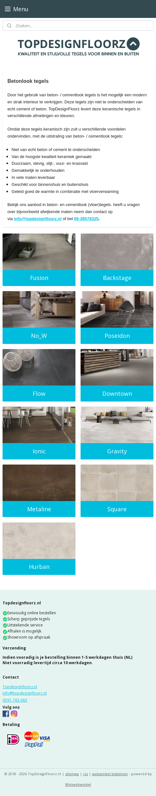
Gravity (117, 451)
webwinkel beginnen (110, 773)
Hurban (39, 566)
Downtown (117, 393)
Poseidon (117, 335)
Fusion (39, 278)
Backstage (117, 278)
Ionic (39, 451)
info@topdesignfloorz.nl (37, 218)
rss (85, 773)
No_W (39, 335)
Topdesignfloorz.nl (20, 686)
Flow (39, 393)
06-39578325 (86, 218)
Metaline (39, 509)
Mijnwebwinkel (78, 784)
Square (117, 509)
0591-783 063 (15, 700)
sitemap (72, 773)
